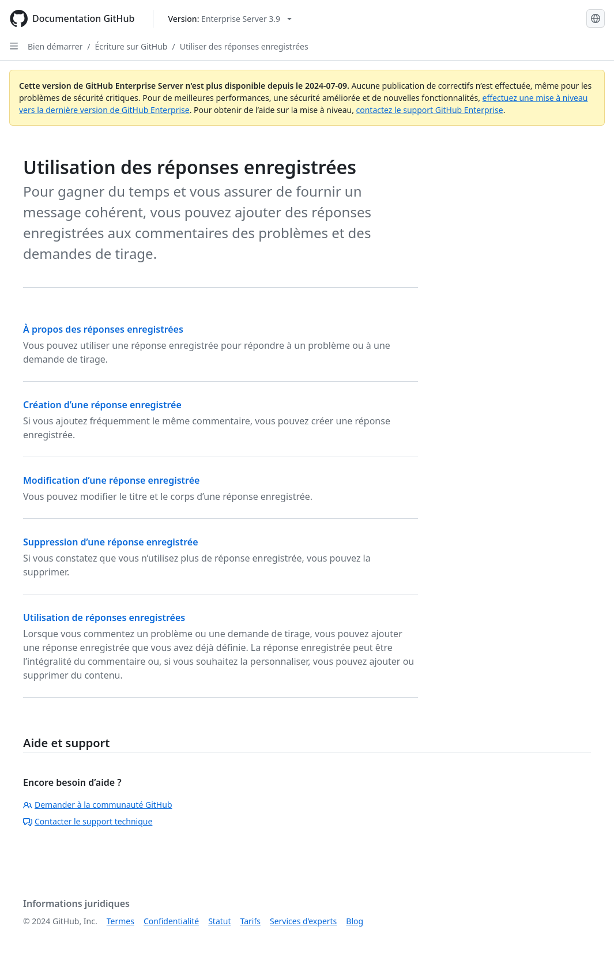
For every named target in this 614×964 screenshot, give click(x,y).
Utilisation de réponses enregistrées (104, 617)
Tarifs (250, 921)
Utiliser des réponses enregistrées (244, 46)
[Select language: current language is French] (595, 18)
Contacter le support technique (87, 821)
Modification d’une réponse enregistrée (111, 480)
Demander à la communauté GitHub (97, 804)
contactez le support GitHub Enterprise (429, 109)
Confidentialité (171, 921)
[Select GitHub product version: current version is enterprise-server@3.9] (230, 19)
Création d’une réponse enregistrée (102, 404)
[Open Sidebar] (14, 46)
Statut (219, 921)
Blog (354, 921)
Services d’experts (303, 921)
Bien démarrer (55, 46)
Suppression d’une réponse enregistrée (110, 542)
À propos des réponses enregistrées (103, 329)
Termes (120, 921)
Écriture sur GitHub (131, 46)
